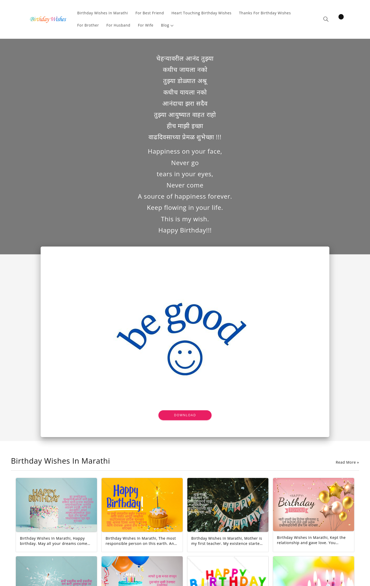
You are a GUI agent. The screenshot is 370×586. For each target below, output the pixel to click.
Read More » (347, 462)
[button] (167, 25)
